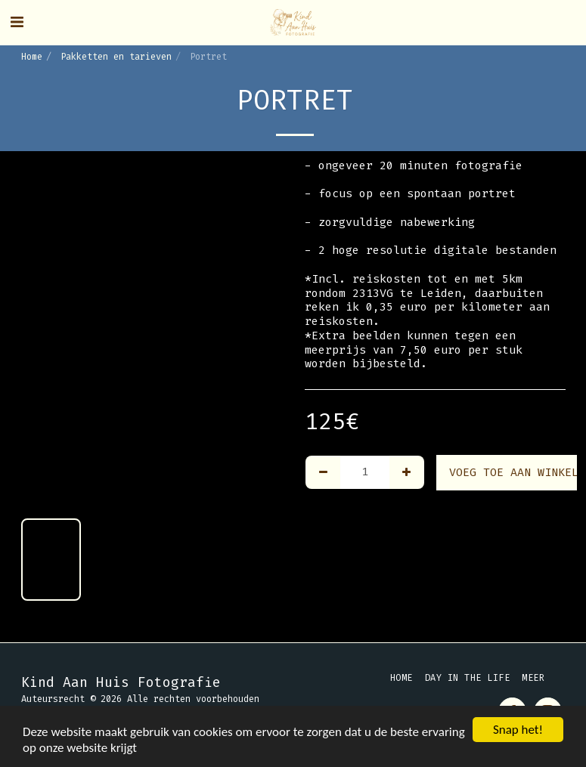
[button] (16, 22)
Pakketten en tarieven (116, 57)
